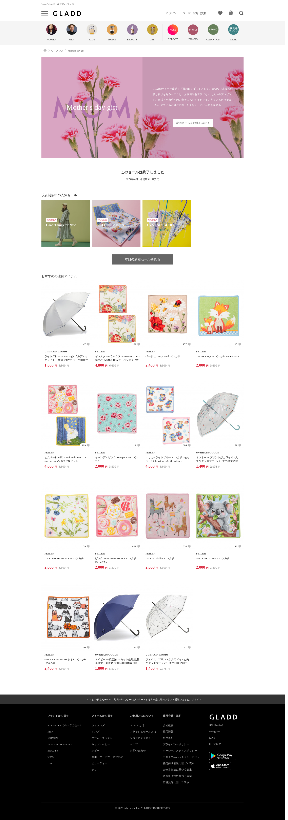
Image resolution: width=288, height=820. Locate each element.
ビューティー (99, 763)
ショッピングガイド (142, 737)
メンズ (95, 731)
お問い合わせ (138, 750)
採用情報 (168, 731)
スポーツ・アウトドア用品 (107, 757)
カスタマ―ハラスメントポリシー (182, 757)
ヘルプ (134, 744)
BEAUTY (52, 750)
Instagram (214, 731)
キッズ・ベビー (101, 744)
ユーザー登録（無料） (196, 13)
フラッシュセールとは (143, 731)
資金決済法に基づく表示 (177, 776)
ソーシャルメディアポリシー (180, 750)
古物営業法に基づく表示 (177, 769)
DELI (50, 763)
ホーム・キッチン (102, 737)
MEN (50, 731)
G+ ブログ (215, 743)
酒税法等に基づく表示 (176, 782)
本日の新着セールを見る (142, 259)
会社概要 (168, 725)
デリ (94, 769)
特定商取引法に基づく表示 (178, 763)
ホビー (95, 750)
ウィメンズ (98, 725)
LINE (212, 737)
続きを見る (214, 104)
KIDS (50, 757)
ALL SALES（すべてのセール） (66, 725)
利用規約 (168, 737)
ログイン (171, 13)
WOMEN (52, 737)
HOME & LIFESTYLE (59, 744)
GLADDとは (137, 725)
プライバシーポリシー (176, 744)
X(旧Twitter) (216, 724)
